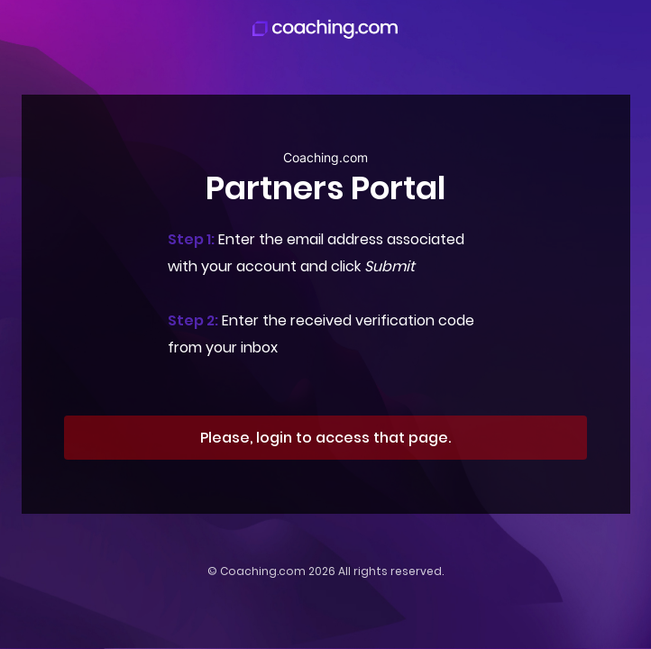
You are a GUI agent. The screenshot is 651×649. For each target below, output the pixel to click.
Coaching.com (263, 571)
